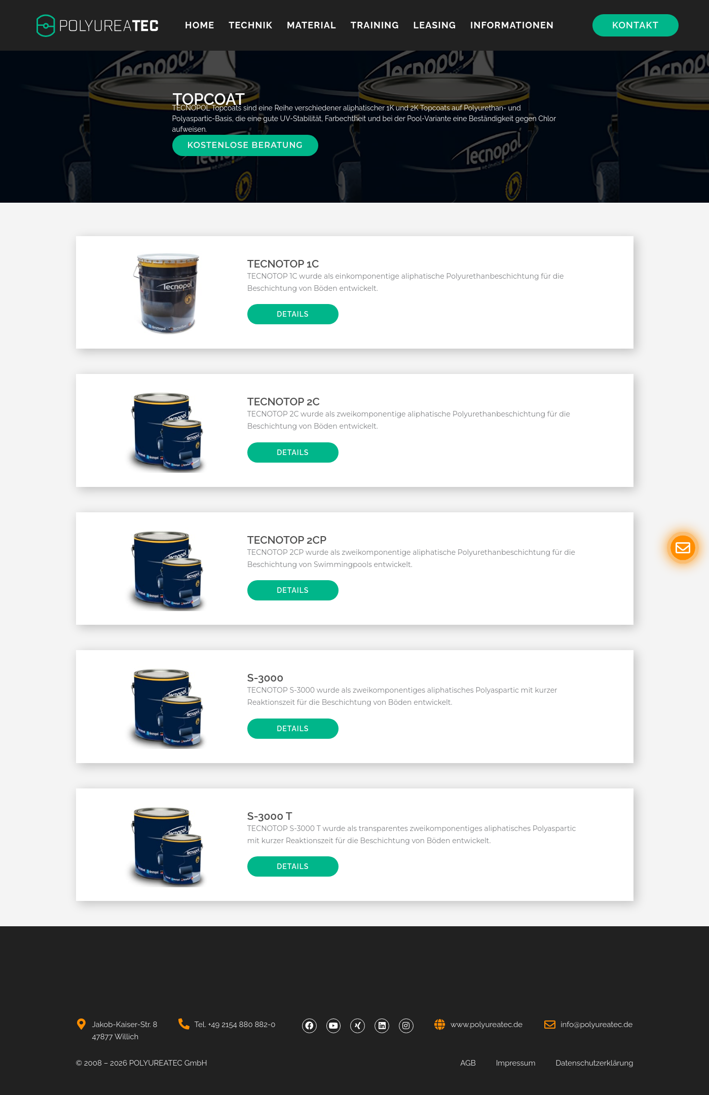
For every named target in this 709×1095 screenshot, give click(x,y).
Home (199, 25)
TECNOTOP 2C (283, 401)
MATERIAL (312, 25)
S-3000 (265, 677)
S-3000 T (269, 816)
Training (375, 25)
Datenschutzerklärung (594, 1063)
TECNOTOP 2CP (286, 540)
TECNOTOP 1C (283, 263)
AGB (467, 1063)
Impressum (516, 1063)
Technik (251, 25)
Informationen (512, 25)
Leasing (434, 25)
